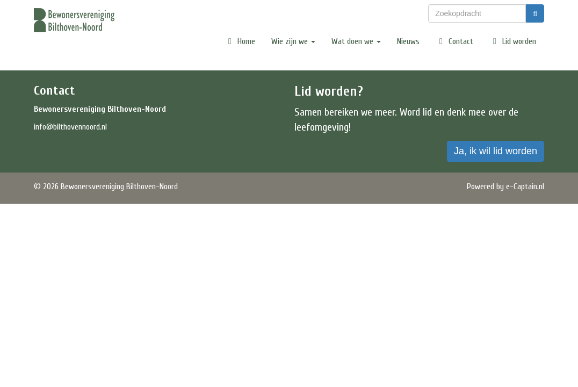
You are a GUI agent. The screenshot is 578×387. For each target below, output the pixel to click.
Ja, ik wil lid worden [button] (495, 151)
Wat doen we (356, 41)
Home (240, 41)
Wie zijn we (293, 41)
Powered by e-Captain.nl (505, 186)
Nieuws (408, 41)
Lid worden (512, 41)
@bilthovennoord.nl (70, 127)
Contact (454, 41)
